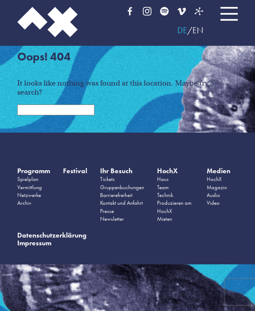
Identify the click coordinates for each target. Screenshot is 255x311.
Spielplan (27, 179)
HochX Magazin (217, 182)
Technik (165, 195)
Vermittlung (29, 187)
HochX (167, 170)
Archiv (24, 202)
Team (163, 187)
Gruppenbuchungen (122, 187)
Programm (33, 170)
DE (182, 30)
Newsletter (112, 218)
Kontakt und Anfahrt (121, 202)
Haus (163, 179)
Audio (213, 195)
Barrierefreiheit (116, 195)
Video (213, 202)
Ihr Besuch (116, 170)
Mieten (164, 218)
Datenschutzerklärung (52, 235)
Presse (107, 211)
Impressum (34, 243)
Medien (218, 170)
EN (197, 30)
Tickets (107, 179)
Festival (75, 170)
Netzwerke (29, 195)
